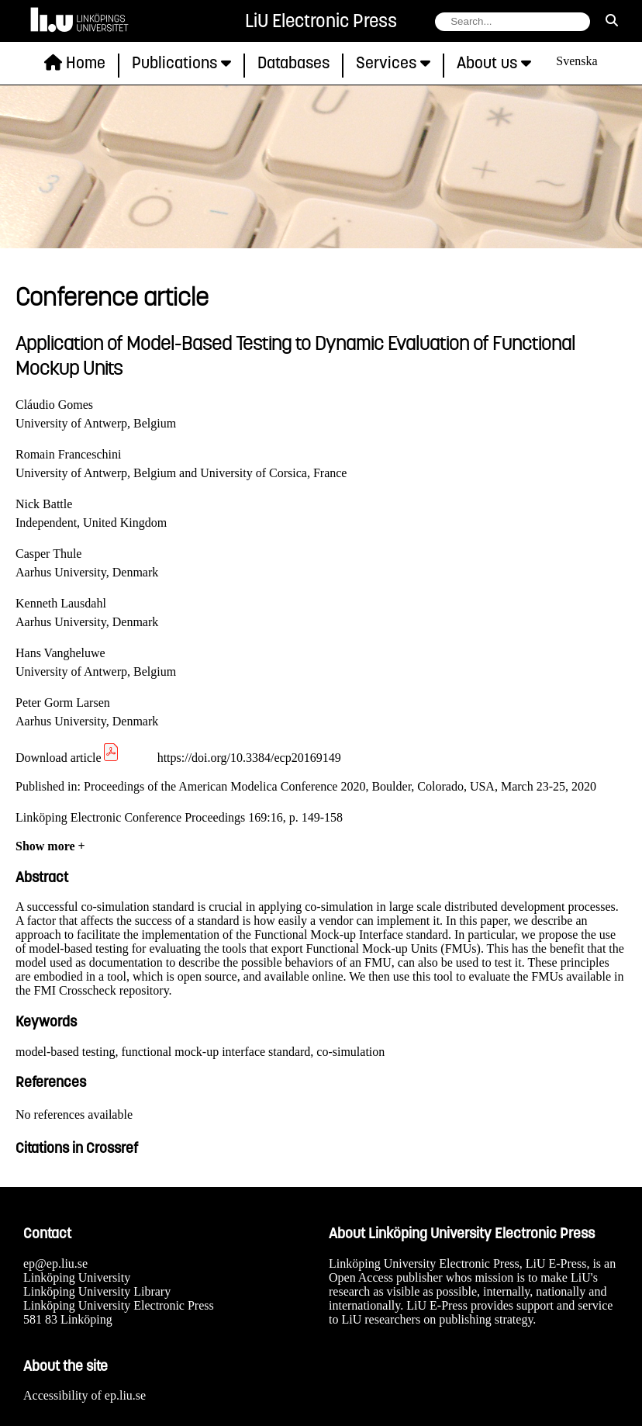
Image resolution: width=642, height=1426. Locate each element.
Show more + (50, 846)
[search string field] (512, 21)
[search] (611, 21)
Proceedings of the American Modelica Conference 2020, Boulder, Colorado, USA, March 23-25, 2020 (340, 786)
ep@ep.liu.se (55, 1263)
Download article (68, 757)
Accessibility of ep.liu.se (84, 1395)
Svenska (576, 60)
